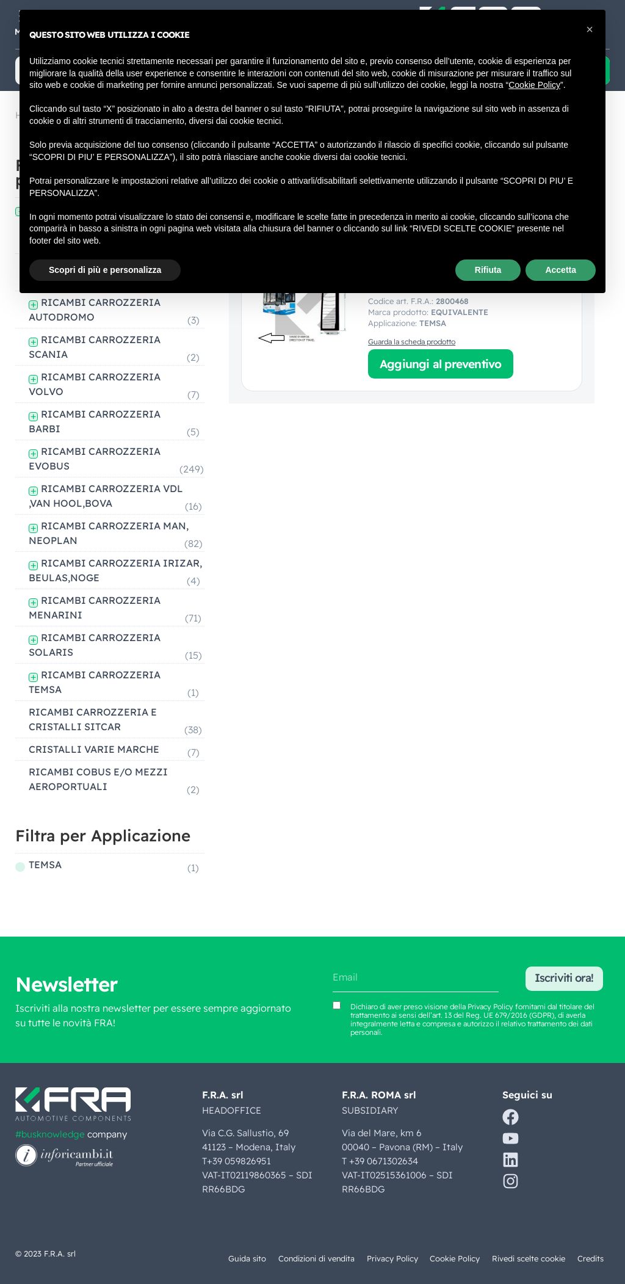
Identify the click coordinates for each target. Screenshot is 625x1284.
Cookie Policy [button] (534, 85)
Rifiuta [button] (488, 270)
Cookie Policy (455, 1258)
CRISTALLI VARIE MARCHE (94, 749)
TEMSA (45, 864)
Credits (590, 1258)
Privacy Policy (391, 1258)
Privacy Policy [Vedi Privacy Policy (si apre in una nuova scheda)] (490, 1006)
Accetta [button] (560, 270)
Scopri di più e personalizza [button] (105, 270)
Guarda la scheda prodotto (411, 341)
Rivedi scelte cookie (528, 1258)
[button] (589, 29)
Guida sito (245, 1258)
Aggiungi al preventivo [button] (440, 364)
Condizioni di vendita (315, 1258)
